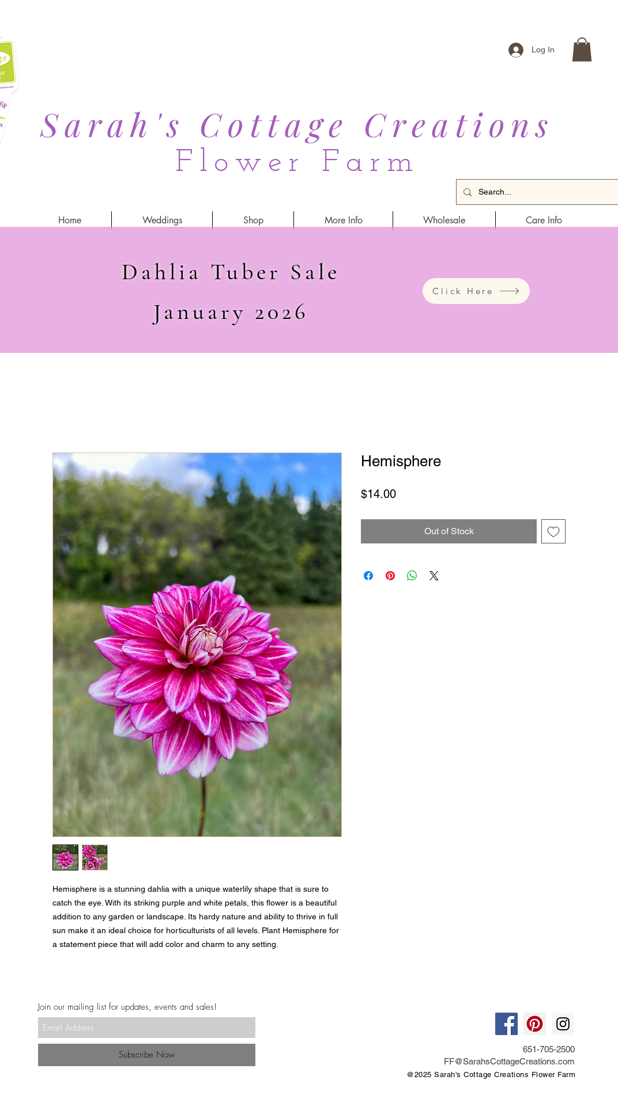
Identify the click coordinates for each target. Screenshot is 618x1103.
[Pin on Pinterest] (390, 576)
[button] (582, 49)
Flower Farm (297, 163)
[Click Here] (476, 291)
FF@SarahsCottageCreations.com (509, 1061)
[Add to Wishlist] (553, 531)
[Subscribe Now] (146, 1055)
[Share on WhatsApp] (412, 576)
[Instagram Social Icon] (563, 1024)
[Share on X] (434, 576)
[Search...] (542, 192)
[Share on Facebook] (368, 576)
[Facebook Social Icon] (506, 1024)
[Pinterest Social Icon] (534, 1024)
